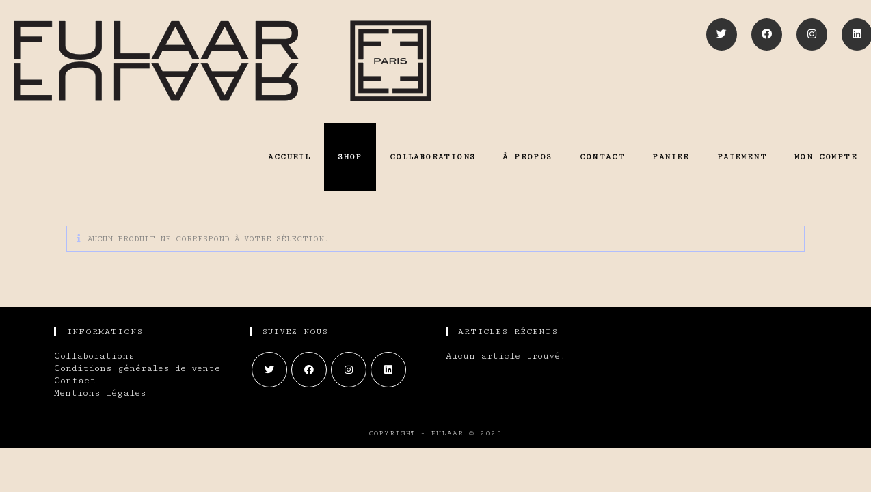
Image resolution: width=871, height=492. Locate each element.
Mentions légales (100, 392)
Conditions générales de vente (137, 368)
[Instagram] (811, 34)
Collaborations (94, 356)
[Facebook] (766, 34)
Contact (75, 380)
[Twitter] (721, 34)
